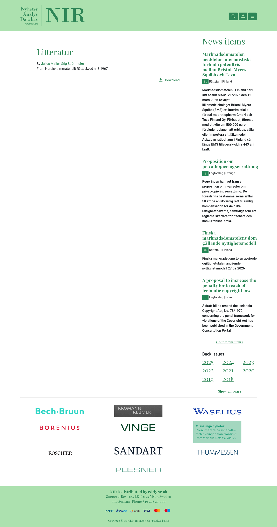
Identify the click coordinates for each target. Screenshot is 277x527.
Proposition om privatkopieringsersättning (230, 163)
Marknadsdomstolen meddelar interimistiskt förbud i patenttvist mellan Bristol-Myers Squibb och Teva (226, 64)
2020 (249, 370)
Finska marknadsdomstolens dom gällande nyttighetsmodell (229, 238)
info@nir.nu (121, 501)
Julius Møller (50, 64)
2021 (228, 370)
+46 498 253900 (154, 501)
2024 (228, 361)
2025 (207, 361)
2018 (228, 378)
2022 (208, 370)
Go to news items (229, 342)
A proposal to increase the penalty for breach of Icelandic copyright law (229, 285)
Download (169, 80)
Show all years (229, 391)
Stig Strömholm (72, 64)
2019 (207, 378)
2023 (248, 361)
